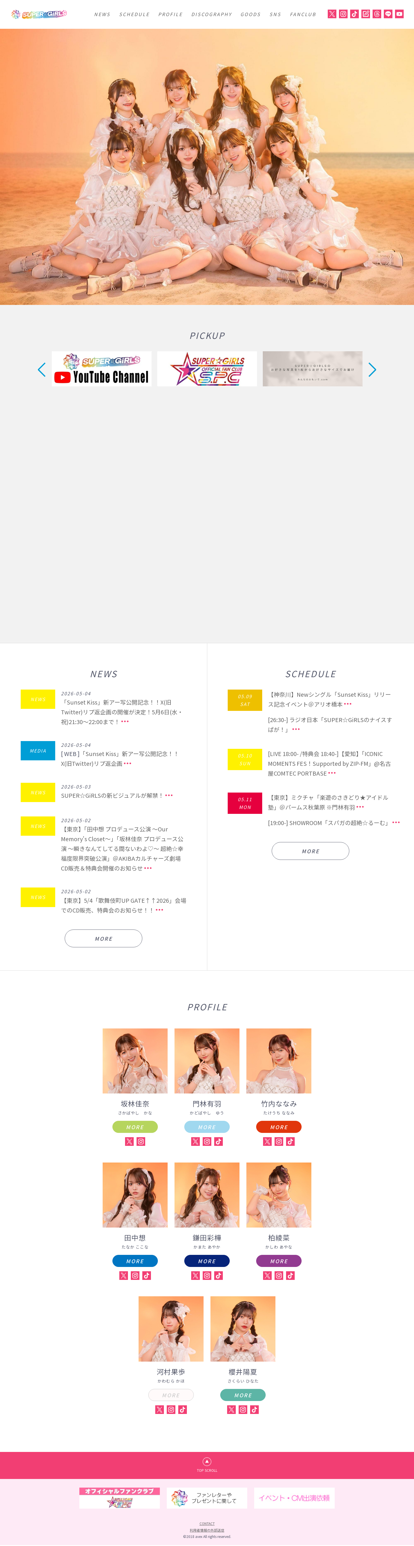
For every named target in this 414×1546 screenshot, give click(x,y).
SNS (275, 14)
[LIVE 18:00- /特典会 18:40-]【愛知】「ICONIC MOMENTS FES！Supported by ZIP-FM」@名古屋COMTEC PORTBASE (330, 763)
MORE (103, 938)
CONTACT (207, 1524)
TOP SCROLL (207, 1470)
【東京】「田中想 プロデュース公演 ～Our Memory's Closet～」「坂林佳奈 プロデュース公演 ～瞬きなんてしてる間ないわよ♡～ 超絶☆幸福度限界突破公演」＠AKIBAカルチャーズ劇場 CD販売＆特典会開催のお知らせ (124, 848)
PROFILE (170, 14)
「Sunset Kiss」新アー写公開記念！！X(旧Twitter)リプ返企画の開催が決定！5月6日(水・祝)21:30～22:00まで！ (122, 712)
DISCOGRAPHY (211, 14)
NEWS (102, 14)
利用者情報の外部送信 (207, 1530)
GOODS (250, 14)
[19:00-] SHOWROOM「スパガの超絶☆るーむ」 (330, 822)
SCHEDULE (134, 14)
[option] (207, 167)
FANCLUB (303, 14)
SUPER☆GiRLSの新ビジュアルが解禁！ (112, 795)
